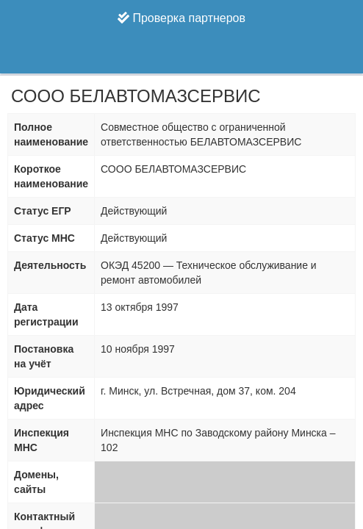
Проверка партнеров (181, 18)
